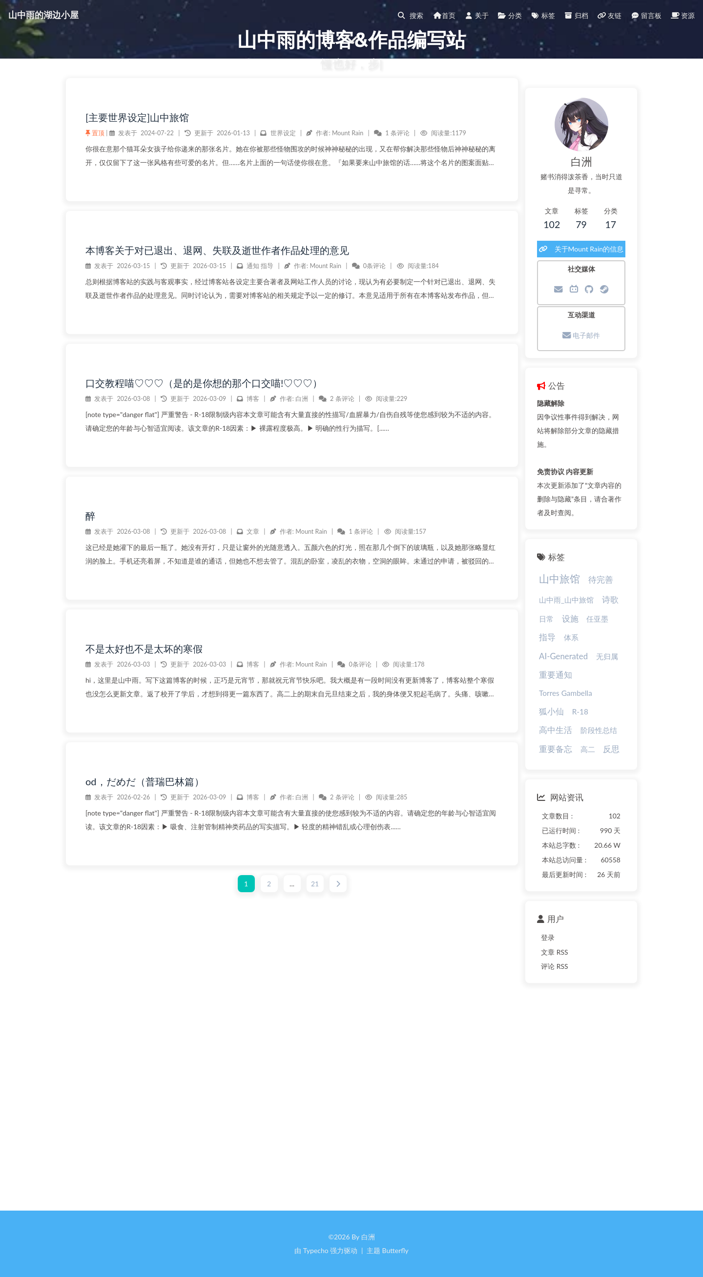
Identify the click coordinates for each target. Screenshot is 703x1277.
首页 (435, 15)
